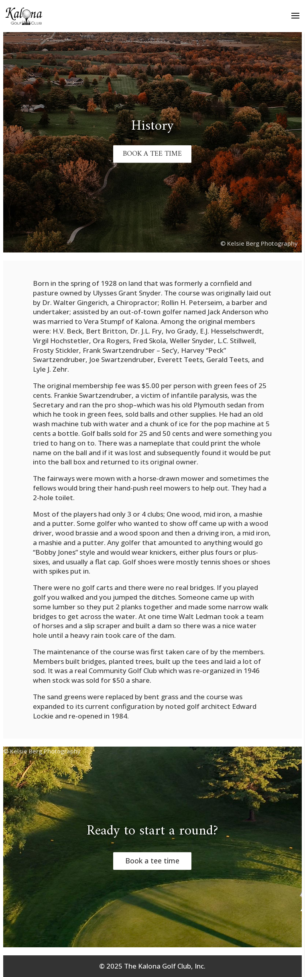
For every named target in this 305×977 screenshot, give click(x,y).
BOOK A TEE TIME (152, 154)
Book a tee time (152, 861)
